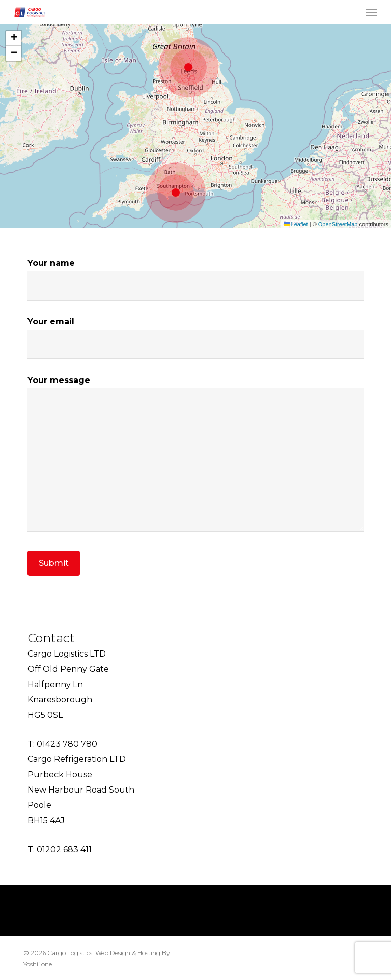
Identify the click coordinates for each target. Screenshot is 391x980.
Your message (195, 456)
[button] (371, 12)
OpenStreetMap (338, 224)
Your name (195, 279)
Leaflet (296, 224)
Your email (195, 338)
